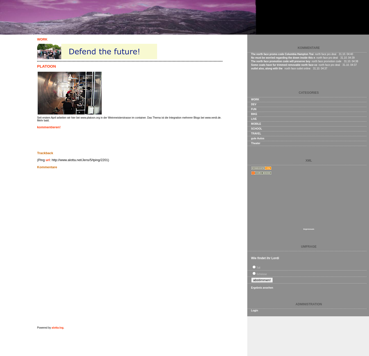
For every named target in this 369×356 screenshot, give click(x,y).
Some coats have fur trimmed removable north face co (284, 65)
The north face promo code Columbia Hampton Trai (282, 54)
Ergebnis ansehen (262, 287)
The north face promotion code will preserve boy (280, 61)
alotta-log (58, 327)
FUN (254, 109)
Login (254, 310)
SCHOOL (256, 128)
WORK (42, 39)
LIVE (254, 119)
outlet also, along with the (267, 68)
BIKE (254, 114)
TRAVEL (256, 133)
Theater (255, 143)
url (48, 160)
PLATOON (46, 66)
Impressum (308, 229)
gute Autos (257, 138)
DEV (254, 104)
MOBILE (256, 123)
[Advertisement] (97, 140)
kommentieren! (49, 127)
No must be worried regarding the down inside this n (283, 57)
